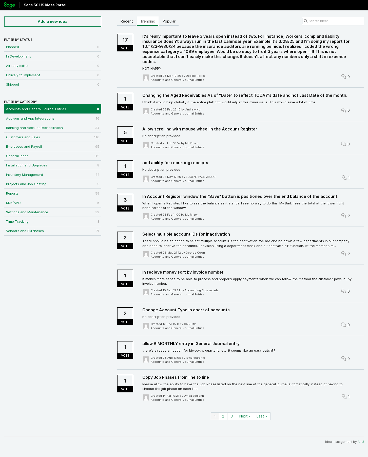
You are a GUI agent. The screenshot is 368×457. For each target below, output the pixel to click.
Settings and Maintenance (52, 212)
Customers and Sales (52, 137)
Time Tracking (52, 221)
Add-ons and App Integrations (52, 118)
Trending (147, 21)
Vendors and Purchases (52, 230)
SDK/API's (52, 202)
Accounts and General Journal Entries (52, 108)
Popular (169, 21)
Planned (52, 46)
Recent (126, 21)
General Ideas (52, 155)
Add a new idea (52, 21)
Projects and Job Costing (52, 183)
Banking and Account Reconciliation (52, 127)
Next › (244, 416)
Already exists (52, 65)
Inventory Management (52, 174)
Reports (52, 193)
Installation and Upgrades (52, 165)
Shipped (52, 84)
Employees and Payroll (52, 146)
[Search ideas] (333, 21)
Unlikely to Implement (52, 75)
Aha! (361, 442)
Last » (261, 416)
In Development (52, 56)
